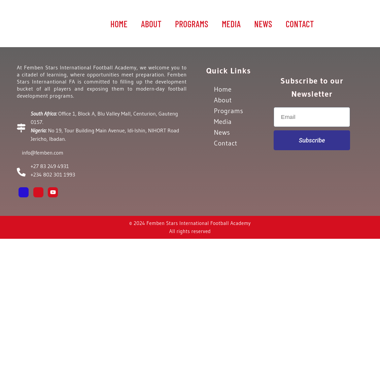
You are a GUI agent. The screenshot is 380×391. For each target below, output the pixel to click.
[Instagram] (38, 192)
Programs (191, 24)
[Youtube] (53, 192)
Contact (300, 24)
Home (119, 24)
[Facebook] (24, 192)
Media (231, 24)
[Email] (68, 192)
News (263, 24)
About (151, 24)
